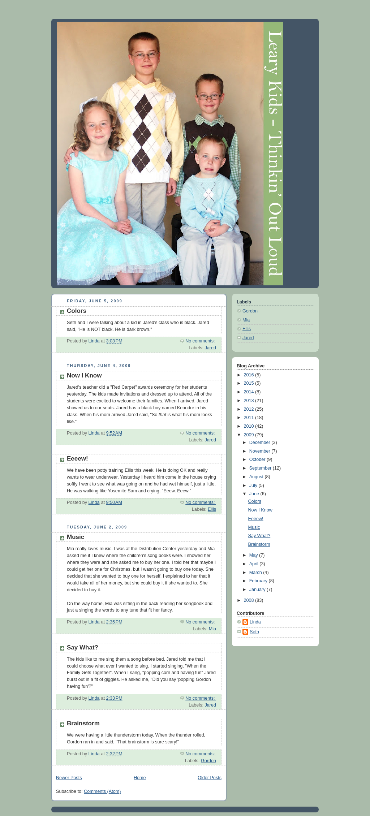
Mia (212, 628)
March (256, 572)
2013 (249, 400)
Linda (255, 622)
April (254, 563)
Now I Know (84, 375)
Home (140, 777)
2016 (249, 374)
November (260, 451)
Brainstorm (83, 723)
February (259, 580)
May (254, 555)
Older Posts (209, 777)
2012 (249, 409)
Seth (254, 631)
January (258, 589)
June (255, 493)
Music (75, 537)
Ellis (212, 509)
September (261, 468)
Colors (76, 310)
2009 (249, 434)
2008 (249, 600)
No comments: (200, 341)
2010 (249, 426)
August (257, 476)
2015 (249, 383)
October (258, 459)
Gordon (208, 760)
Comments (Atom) (102, 791)
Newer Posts (69, 777)
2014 (249, 391)
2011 (249, 417)
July (254, 485)
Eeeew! (77, 458)
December (260, 442)
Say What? (82, 647)
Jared (210, 347)
